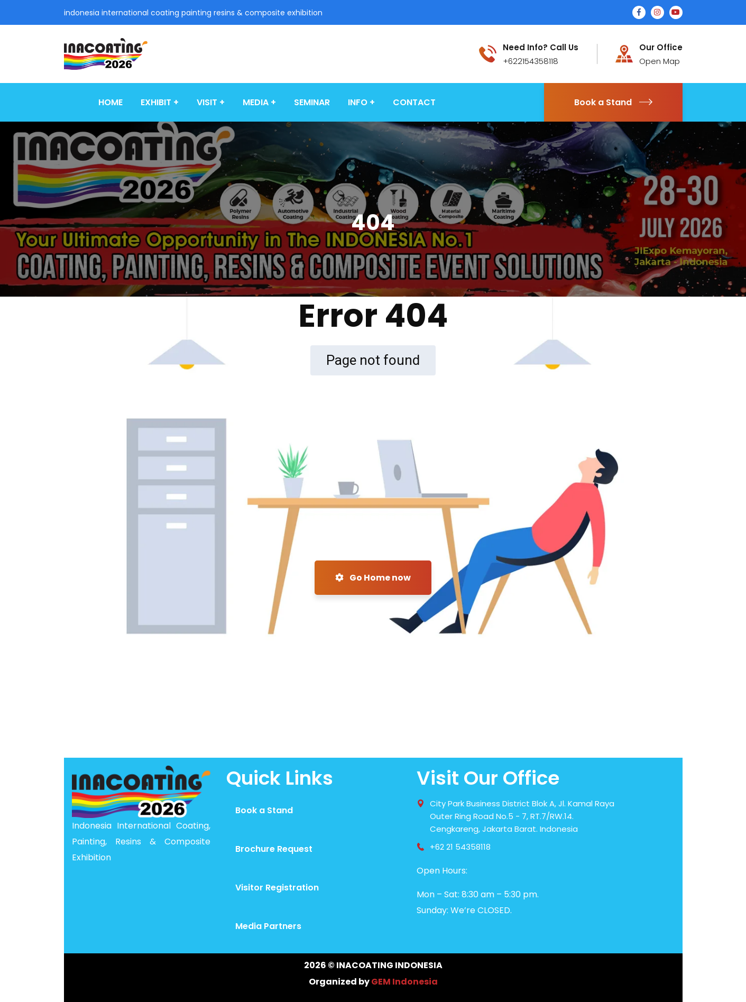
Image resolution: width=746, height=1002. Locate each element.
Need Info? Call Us (540, 47)
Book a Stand (613, 102)
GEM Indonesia (404, 982)
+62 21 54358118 (460, 846)
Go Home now (373, 578)
